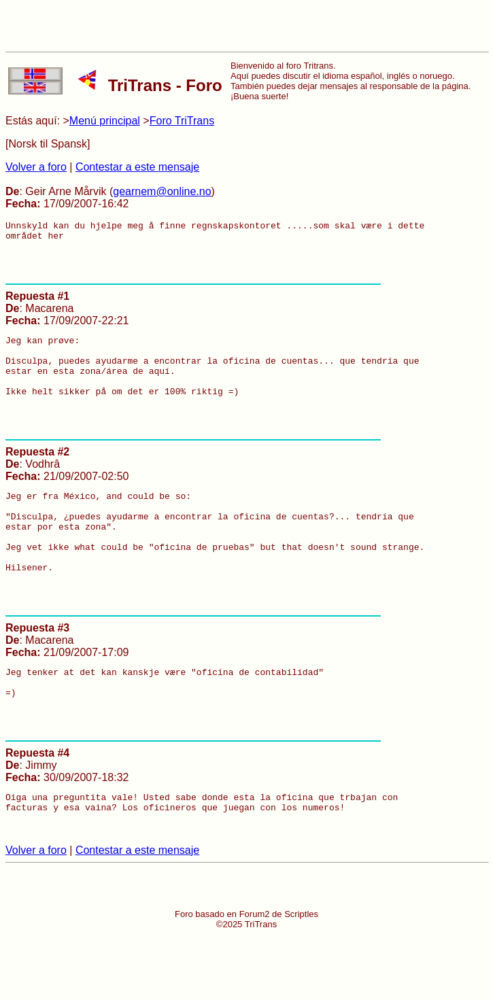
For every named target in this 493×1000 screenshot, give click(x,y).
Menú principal (104, 120)
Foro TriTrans (182, 120)
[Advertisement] (247, 25)
